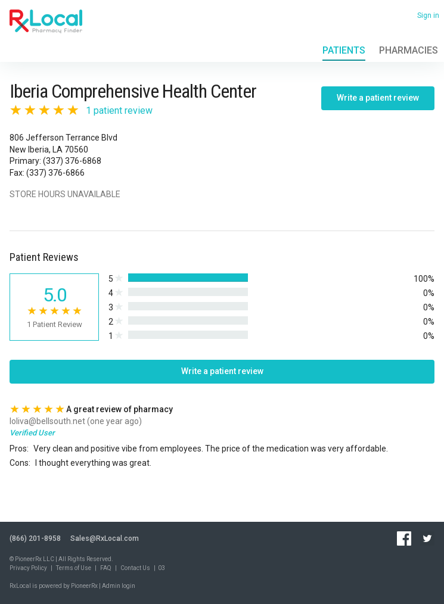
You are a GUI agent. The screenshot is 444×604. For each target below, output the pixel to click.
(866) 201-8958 (35, 538)
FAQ (105, 568)
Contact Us (135, 568)
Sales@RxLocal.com (104, 538)
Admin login (118, 586)
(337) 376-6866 (55, 173)
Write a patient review (378, 97)
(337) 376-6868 (72, 161)
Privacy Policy (28, 568)
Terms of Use (73, 568)
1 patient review (119, 110)
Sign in (428, 15)
